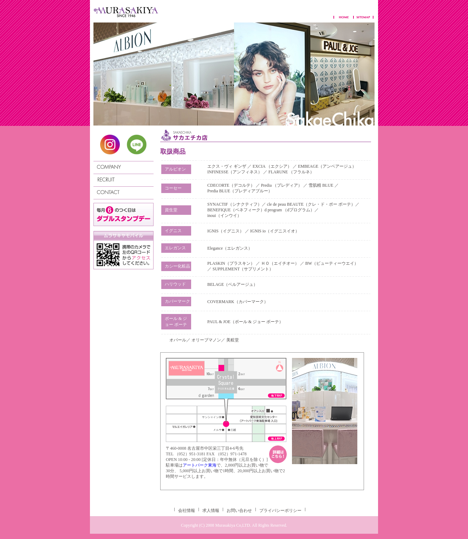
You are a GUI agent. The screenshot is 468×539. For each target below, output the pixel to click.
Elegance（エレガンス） (229, 248)
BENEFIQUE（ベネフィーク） (236, 209)
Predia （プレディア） (282, 185)
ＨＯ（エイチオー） (280, 263)
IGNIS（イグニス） (225, 231)
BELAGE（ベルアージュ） (232, 284)
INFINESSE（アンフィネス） (234, 171)
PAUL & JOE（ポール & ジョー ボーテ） (245, 321)
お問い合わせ (239, 510)
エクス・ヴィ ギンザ (227, 166)
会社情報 (186, 510)
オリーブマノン (206, 340)
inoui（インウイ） (224, 215)
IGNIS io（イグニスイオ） (274, 231)
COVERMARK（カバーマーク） (237, 301)
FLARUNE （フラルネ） (291, 171)
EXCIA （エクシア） (273, 166)
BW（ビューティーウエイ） (331, 263)
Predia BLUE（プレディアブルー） (239, 190)
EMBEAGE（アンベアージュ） (327, 166)
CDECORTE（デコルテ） (231, 185)
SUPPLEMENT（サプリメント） (243, 269)
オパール (177, 340)
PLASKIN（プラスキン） (231, 263)
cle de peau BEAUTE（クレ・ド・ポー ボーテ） (311, 204)
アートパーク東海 (199, 465)
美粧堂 (232, 340)
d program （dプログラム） (290, 209)
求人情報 (210, 510)
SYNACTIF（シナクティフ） (234, 204)
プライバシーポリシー (280, 510)
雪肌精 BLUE (321, 185)
